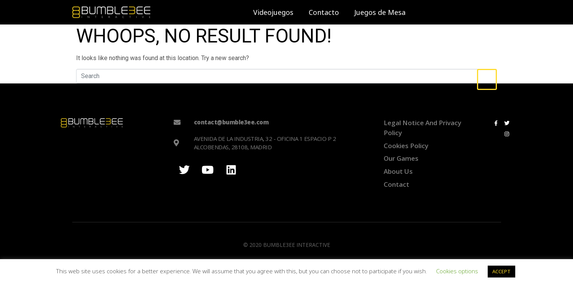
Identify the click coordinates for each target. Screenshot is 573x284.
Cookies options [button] (457, 271)
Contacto (324, 12)
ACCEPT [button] (501, 271)
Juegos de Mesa (379, 12)
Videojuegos (273, 12)
